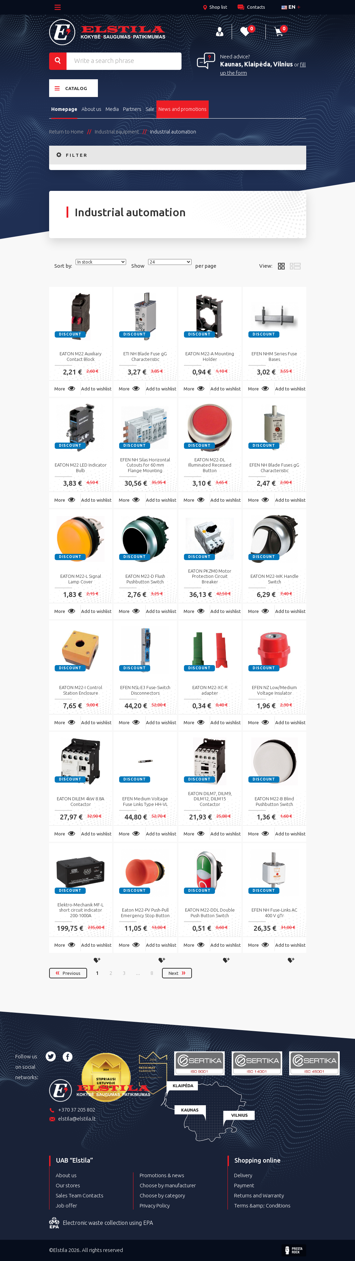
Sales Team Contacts (79, 1195)
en (288, 7)
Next (177, 973)
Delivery (243, 1175)
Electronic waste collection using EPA (101, 1223)
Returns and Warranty (259, 1195)
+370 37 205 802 (72, 1110)
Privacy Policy (155, 1206)
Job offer (66, 1206)
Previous (68, 973)
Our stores (68, 1185)
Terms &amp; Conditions (262, 1206)
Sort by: (63, 266)
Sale (150, 109)
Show (138, 266)
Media (112, 109)
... (138, 973)
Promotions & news (162, 1175)
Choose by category (162, 1195)
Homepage (64, 109)
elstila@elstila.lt (72, 1119)
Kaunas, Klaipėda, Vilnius (256, 63)
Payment (244, 1185)
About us (91, 109)
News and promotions (183, 109)
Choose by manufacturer (168, 1185)
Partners (132, 109)
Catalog (71, 88)
